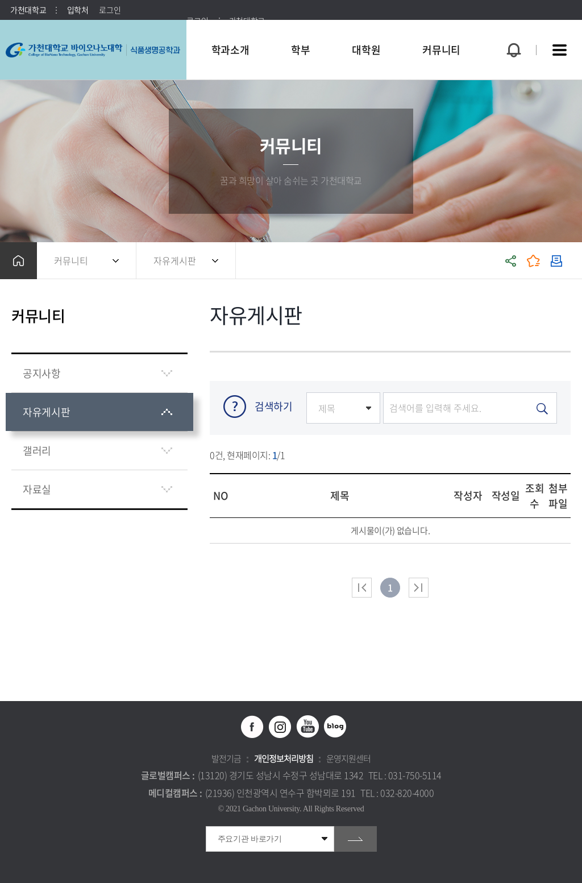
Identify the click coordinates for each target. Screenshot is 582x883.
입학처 (78, 9)
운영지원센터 (348, 758)
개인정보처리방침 (283, 758)
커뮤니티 (71, 260)
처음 (362, 588)
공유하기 (511, 260)
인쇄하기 (556, 260)
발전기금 (226, 758)
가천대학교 (28, 9)
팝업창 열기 (512, 29)
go (355, 839)
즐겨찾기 (533, 260)
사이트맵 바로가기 (559, 50)
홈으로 (18, 260)
